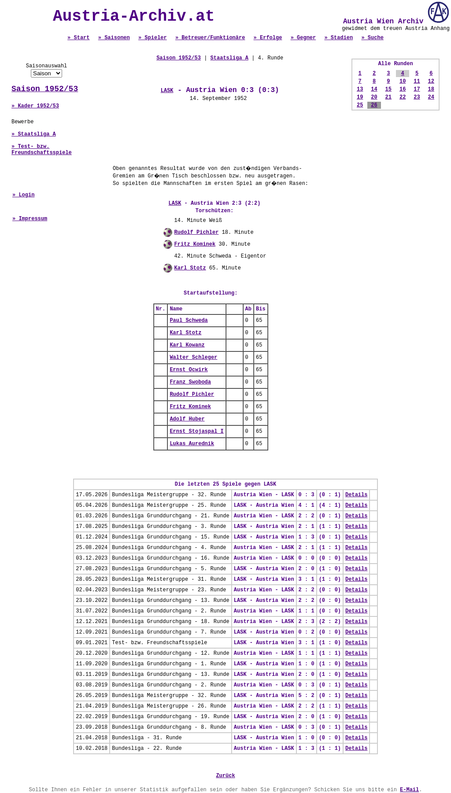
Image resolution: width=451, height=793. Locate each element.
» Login (23, 195)
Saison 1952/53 (44, 89)
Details (356, 495)
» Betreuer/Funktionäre (210, 38)
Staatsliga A (229, 58)
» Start (78, 38)
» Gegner (303, 38)
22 (402, 97)
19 (360, 97)
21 (388, 97)
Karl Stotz (190, 268)
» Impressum (29, 219)
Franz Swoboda (190, 382)
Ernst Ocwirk (188, 370)
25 (360, 105)
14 (374, 89)
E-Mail (409, 790)
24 (431, 97)
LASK (167, 91)
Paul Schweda (188, 320)
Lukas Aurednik (192, 444)
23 (417, 97)
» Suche (372, 38)
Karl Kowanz (187, 345)
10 (402, 81)
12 (431, 81)
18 (431, 89)
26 (374, 105)
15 (388, 89)
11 (417, 81)
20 (374, 97)
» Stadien (338, 38)
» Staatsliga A (33, 134)
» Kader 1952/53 (35, 106)
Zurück (225, 776)
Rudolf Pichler (196, 232)
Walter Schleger (193, 357)
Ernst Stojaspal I (196, 431)
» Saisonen (114, 38)
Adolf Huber (187, 419)
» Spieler (152, 38)
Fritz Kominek (195, 244)
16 (402, 89)
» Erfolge (268, 38)
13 (360, 89)
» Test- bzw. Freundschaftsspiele (41, 150)
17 (417, 89)
